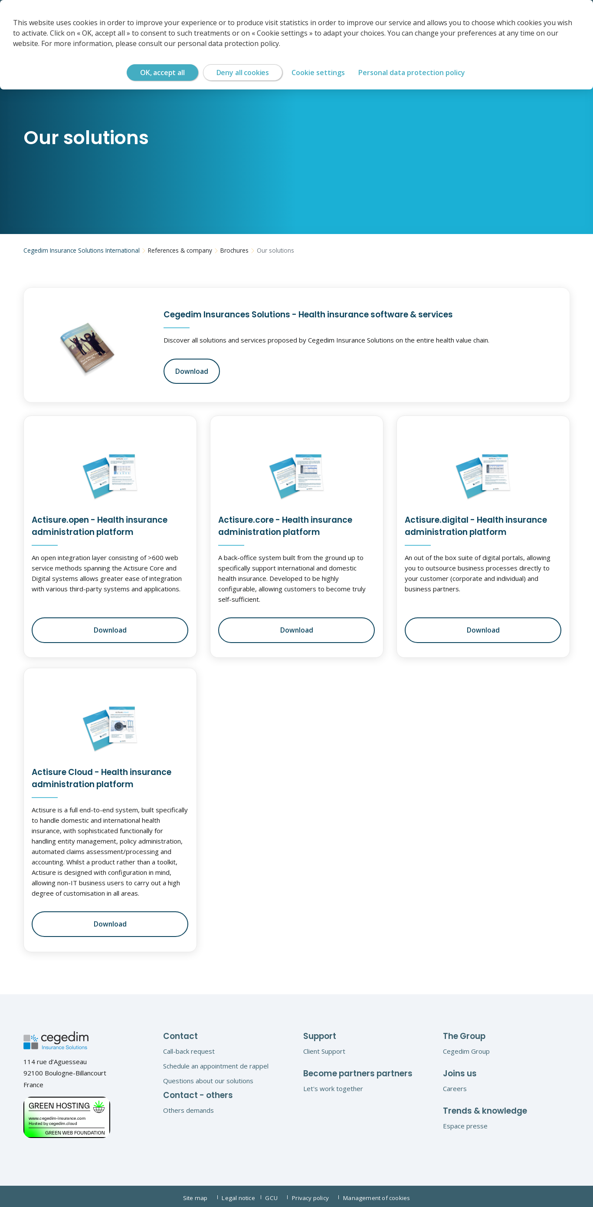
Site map (196, 1195)
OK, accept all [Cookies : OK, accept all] (162, 72)
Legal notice (238, 1195)
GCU (275, 1195)
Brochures (227, 250)
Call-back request (189, 1048)
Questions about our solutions (208, 1078)
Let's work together (333, 1086)
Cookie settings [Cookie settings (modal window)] (318, 72)
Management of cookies (380, 1195)
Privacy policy (317, 1195)
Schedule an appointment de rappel (216, 1063)
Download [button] (191, 370)
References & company (174, 250)
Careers (455, 1086)
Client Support (324, 1048)
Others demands (188, 1107)
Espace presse (465, 1123)
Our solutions (267, 250)
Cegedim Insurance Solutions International (79, 250)
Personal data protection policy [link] (411, 72)
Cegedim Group (466, 1048)
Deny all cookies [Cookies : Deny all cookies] (242, 72)
